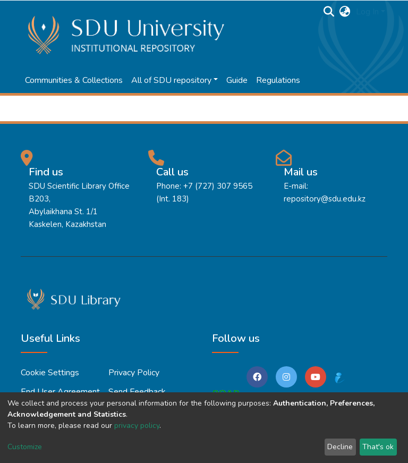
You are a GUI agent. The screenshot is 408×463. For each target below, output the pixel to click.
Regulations (278, 80)
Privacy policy (133, 372)
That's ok (378, 447)
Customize (24, 447)
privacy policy (136, 425)
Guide (237, 80)
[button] (345, 11)
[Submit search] (329, 12)
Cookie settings (50, 372)
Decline (340, 447)
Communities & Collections (74, 80)
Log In (367, 12)
